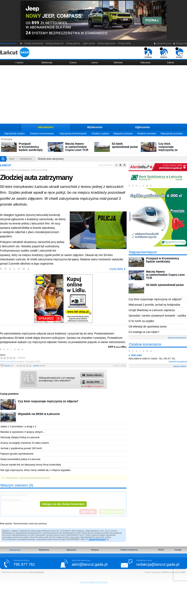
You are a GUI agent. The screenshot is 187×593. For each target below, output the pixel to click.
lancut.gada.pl (37, 572)
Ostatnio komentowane (42, 133)
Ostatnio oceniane (146, 133)
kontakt (179, 52)
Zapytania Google (99, 582)
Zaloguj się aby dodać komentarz (63, 504)
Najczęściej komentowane (73, 133)
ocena (39, 365)
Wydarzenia (94, 127)
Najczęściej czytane (14, 133)
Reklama (95, 550)
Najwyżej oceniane (123, 133)
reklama (164, 52)
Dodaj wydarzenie (34, 43)
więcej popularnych (177, 337)
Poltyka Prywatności (129, 550)
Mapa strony (85, 582)
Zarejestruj (101, 539)
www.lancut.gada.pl (177, 361)
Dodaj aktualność (54, 43)
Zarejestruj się (162, 43)
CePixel (165, 572)
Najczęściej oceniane (172, 133)
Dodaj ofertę (124, 43)
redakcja (148, 52)
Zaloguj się (180, 43)
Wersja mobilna (8, 43)
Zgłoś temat (88, 43)
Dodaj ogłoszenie (106, 43)
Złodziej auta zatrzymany (51, 158)
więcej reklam (179, 366)
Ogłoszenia (142, 127)
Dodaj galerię (73, 43)
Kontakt (178, 550)
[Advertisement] (93, 94)
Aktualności (45, 127)
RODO (161, 550)
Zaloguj (92, 539)
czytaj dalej (117, 268)
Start (11, 158)
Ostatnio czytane (100, 133)
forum (8, 365)
